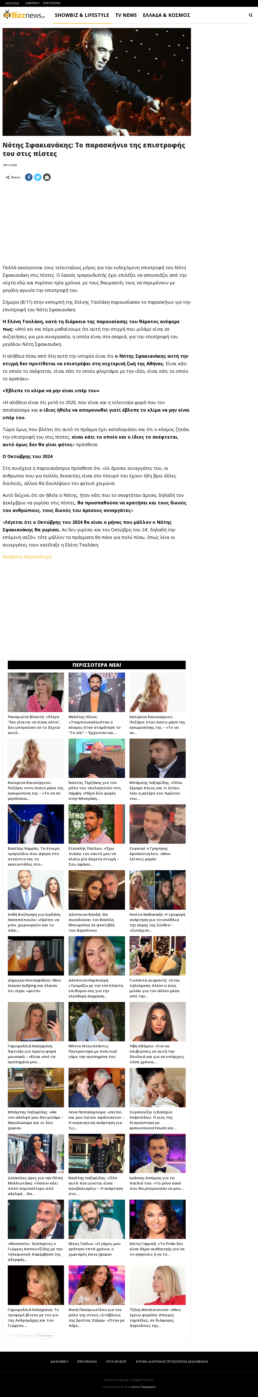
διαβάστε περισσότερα (27, 557)
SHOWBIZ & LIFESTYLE (82, 15)
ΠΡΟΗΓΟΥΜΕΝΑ (21, 1336)
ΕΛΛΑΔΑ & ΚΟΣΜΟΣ (166, 15)
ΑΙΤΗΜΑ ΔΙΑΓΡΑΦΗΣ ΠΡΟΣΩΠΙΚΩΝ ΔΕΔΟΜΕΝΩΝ (172, 1361)
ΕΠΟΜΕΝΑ (45, 1336)
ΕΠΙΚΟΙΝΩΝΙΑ (51, 3)
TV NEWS (126, 15)
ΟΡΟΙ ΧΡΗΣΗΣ (116, 1361)
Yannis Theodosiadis (143, 1387)
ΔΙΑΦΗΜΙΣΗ (32, 3)
